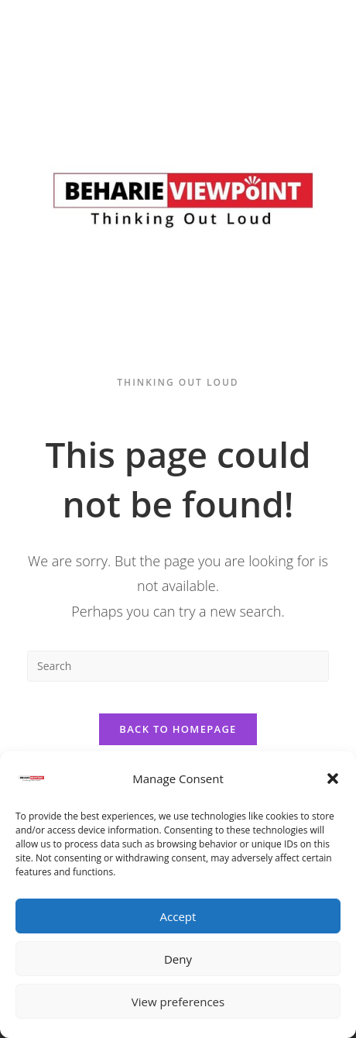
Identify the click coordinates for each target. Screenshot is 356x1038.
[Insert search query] (178, 666)
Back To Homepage (177, 729)
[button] (333, 778)
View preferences (178, 1001)
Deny (178, 959)
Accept (178, 916)
